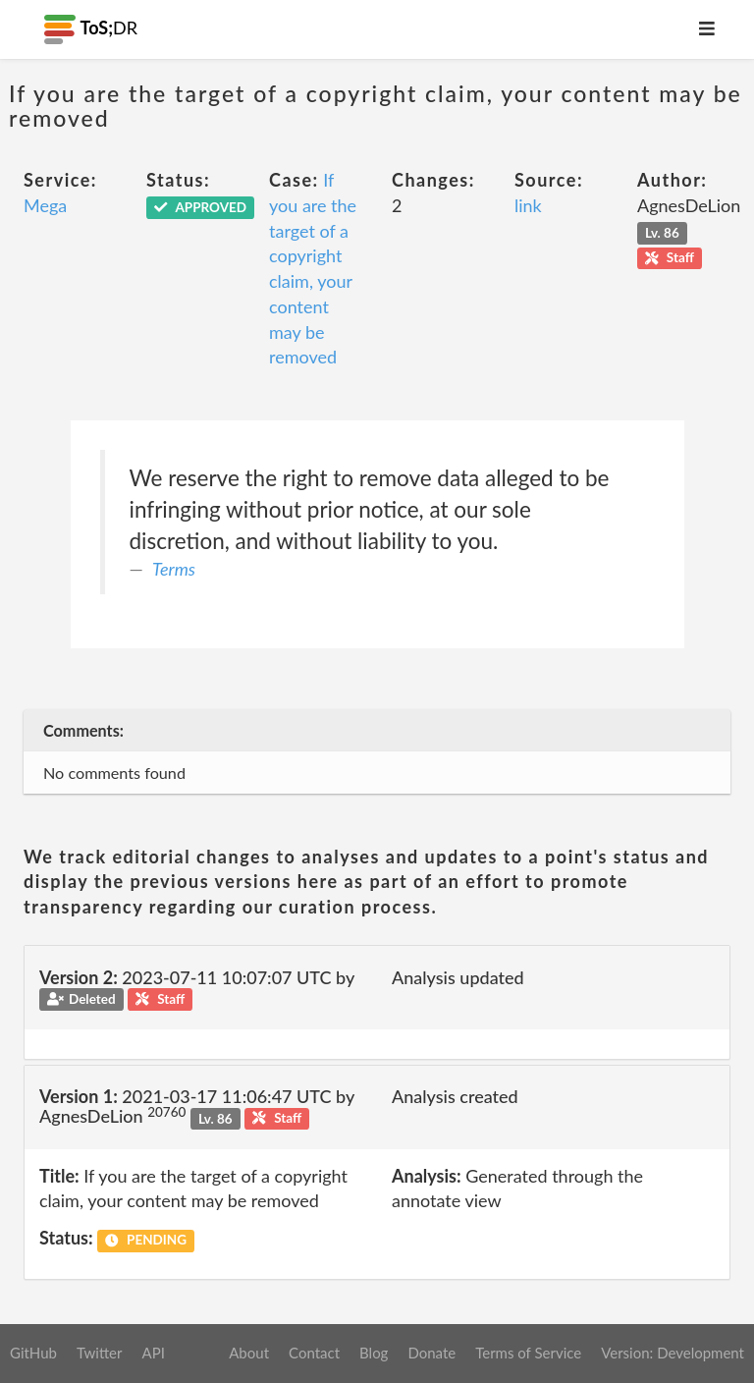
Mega (45, 205)
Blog (373, 1352)
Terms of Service (528, 1352)
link (528, 205)
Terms (173, 569)
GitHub (33, 1352)
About (249, 1352)
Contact (314, 1352)
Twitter (100, 1352)
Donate (431, 1352)
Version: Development (672, 1352)
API (152, 1352)
